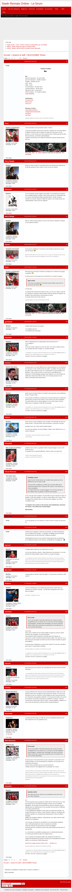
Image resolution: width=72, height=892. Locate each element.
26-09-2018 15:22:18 (30, 61)
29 (20, 58)
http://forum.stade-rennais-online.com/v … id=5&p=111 (41, 843)
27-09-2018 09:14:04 (30, 471)
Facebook (28, 113)
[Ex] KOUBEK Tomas (36, 55)
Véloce (7, 417)
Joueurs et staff (18, 55)
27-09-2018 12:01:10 (30, 611)
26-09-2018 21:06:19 (30, 216)
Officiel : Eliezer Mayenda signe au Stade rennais (21, 46)
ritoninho (8, 337)
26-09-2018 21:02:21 (30, 161)
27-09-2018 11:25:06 (30, 527)
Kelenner (8, 189)
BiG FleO (8, 570)
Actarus (8, 583)
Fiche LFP (28, 103)
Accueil (4, 9)
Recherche (32, 9)
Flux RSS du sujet (65, 882)
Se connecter (48, 9)
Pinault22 (8, 443)
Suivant (25, 58)
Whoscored (28, 102)
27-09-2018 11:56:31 (30, 570)
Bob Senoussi (10, 740)
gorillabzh (8, 322)
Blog (4, 12)
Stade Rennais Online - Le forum (22, 3)
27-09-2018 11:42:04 (30, 545)
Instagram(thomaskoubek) (32, 111)
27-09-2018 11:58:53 (30, 583)
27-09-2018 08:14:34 (30, 443)
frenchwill (8, 713)
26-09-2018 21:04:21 (30, 189)
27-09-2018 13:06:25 (30, 663)
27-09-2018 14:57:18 (30, 740)
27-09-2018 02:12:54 (30, 362)
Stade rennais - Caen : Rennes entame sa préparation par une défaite (27, 44)
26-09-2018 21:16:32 (30, 267)
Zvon (7, 123)
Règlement (24, 9)
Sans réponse (25, 15)
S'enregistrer (40, 9)
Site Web (27, 115)
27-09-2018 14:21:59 (30, 713)
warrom (8, 545)
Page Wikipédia (29, 93)
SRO (62, 9)
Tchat (56, 9)
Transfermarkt (29, 100)
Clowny (7, 363)
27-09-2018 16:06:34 (30, 786)
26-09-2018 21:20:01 (30, 321)
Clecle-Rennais (10, 472)
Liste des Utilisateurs (14, 9)
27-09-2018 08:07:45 (30, 417)
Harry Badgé (9, 161)
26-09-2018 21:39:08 (30, 337)
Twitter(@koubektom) (31, 110)
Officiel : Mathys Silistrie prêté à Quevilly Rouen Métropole (23, 48)
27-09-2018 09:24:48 (30, 516)
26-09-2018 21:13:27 (30, 244)
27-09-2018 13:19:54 (30, 687)
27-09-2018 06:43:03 (30, 388)
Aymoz (7, 244)
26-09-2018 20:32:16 (30, 123)
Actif (20, 15)
